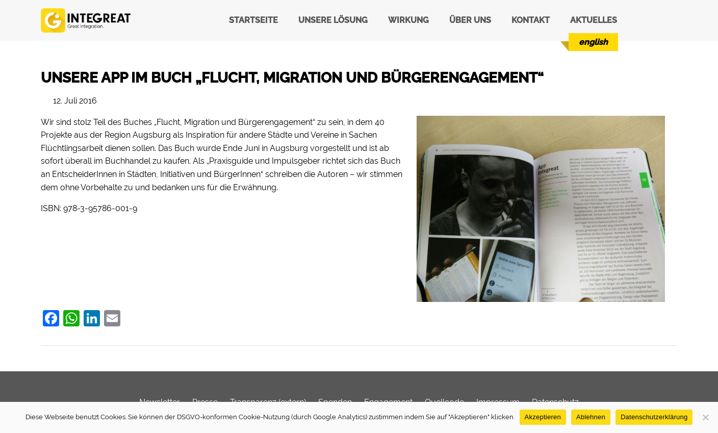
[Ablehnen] (705, 417)
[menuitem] (593, 42)
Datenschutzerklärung (654, 417)
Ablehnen (590, 417)
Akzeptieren (543, 417)
